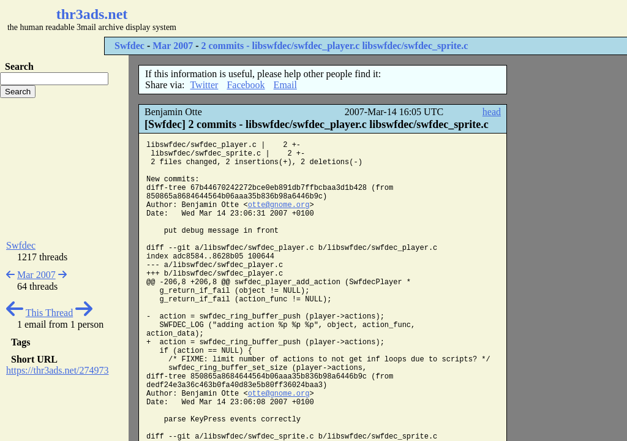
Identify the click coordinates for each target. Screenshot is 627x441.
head (491, 112)
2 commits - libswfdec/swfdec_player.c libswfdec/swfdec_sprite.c (334, 45)
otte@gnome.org (279, 205)
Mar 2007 (172, 45)
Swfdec (130, 45)
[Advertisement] (365, 18)
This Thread (49, 312)
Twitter (204, 85)
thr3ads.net (92, 14)
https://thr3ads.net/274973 (57, 370)
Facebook (246, 85)
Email (285, 85)
